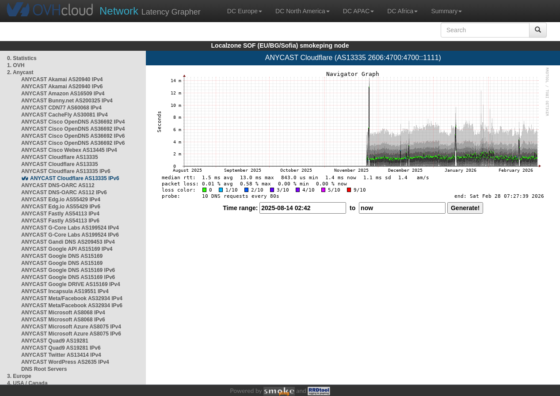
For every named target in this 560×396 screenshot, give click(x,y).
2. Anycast (20, 72)
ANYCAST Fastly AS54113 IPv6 (60, 221)
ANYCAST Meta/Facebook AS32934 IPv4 (71, 298)
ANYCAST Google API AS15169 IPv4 (67, 249)
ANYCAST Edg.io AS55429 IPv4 (60, 199)
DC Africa (402, 11)
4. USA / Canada (27, 383)
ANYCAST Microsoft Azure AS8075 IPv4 (71, 327)
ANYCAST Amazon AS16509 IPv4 (63, 94)
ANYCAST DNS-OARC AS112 (58, 185)
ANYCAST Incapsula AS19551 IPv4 (65, 291)
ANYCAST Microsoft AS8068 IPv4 (63, 312)
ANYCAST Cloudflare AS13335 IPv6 (65, 171)
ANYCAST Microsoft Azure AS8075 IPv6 (71, 334)
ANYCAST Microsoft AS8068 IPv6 (63, 320)
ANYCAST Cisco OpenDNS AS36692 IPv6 (73, 136)
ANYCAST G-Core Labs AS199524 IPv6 (70, 235)
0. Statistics (22, 58)
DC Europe (244, 11)
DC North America (302, 11)
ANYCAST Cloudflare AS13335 (59, 157)
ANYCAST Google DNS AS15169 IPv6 (68, 270)
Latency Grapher (150, 11)
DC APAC (358, 11)
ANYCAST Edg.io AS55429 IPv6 (60, 207)
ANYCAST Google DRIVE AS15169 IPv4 (70, 284)
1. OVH (15, 65)
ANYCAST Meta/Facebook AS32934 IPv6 (71, 305)
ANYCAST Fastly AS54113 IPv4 (60, 214)
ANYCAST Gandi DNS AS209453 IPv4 (68, 242)
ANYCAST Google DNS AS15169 (62, 256)
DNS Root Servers (44, 369)
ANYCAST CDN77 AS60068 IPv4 (61, 108)
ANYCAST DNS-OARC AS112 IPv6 (64, 192)
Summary (446, 11)
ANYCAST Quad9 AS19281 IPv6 (61, 348)
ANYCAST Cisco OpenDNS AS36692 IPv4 (73, 122)
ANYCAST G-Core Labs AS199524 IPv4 (70, 228)
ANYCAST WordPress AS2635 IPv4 (65, 362)
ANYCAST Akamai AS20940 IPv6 (62, 86)
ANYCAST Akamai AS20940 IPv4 (62, 79)
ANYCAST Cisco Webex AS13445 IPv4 (69, 150)
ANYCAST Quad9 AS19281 (54, 341)
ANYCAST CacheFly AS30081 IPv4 (64, 115)
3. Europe (19, 376)
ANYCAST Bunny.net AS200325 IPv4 (67, 101)
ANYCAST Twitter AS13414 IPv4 (61, 355)
